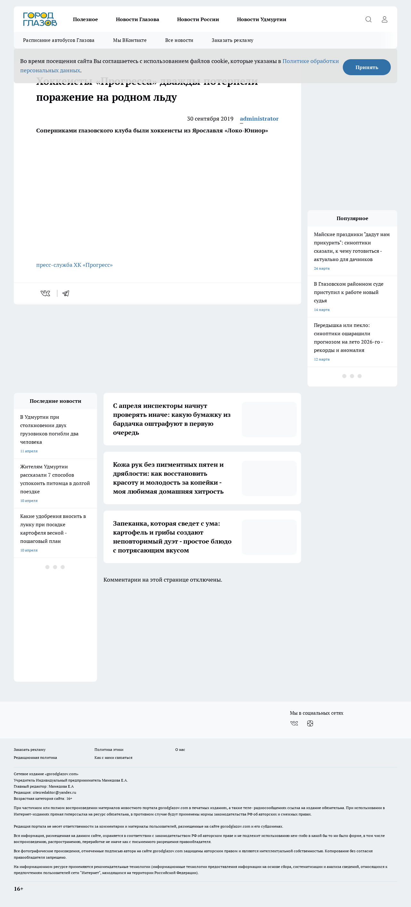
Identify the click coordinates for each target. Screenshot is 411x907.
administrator (259, 118)
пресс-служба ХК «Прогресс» (74, 264)
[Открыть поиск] (368, 19)
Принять (367, 67)
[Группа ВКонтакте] (294, 723)
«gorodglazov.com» (61, 773)
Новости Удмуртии (261, 19)
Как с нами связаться (113, 757)
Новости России (198, 19)
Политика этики (109, 749)
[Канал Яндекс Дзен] (310, 723)
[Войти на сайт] (384, 19)
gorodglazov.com (173, 807)
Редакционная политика (35, 757)
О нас (180, 749)
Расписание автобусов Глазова (59, 40)
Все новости (179, 40)
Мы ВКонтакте (130, 40)
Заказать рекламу (232, 40)
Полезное (85, 19)
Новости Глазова (137, 19)
